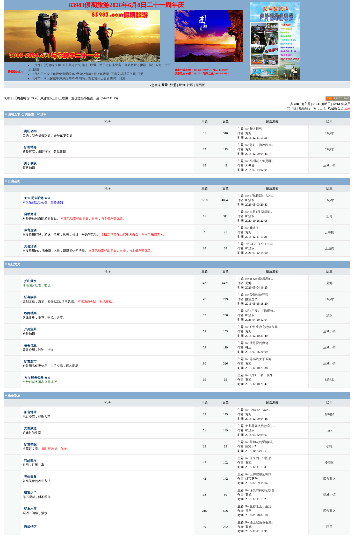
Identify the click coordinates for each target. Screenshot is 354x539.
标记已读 (319, 108)
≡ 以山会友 (12, 181)
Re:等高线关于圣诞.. (259, 359)
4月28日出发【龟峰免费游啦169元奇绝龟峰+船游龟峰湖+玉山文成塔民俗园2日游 (88, 74)
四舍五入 (329, 478)
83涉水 (42, 114)
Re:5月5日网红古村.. (259, 196)
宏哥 (329, 216)
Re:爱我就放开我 (256, 295)
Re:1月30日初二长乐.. (259, 375)
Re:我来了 (252, 228)
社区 (190, 85)
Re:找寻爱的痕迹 (256, 343)
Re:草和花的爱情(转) (259, 442)
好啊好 (329, 414)
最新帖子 (305, 108)
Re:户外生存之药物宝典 (261, 327)
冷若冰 (329, 462)
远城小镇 (329, 165)
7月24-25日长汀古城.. (259, 244)
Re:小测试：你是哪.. (259, 161)
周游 (329, 283)
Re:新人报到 (253, 129)
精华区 (292, 108)
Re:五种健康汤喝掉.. (259, 474)
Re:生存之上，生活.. (259, 506)
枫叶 (329, 446)
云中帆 (329, 232)
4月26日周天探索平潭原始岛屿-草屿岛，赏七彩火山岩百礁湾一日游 (79, 78)
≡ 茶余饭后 (12, 395)
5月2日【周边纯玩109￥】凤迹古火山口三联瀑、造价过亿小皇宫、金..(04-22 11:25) (61, 98)
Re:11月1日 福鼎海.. (258, 212)
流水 (329, 315)
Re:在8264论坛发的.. (259, 279)
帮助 (182, 85)
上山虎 (329, 248)
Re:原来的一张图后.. (259, 458)
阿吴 (329, 527)
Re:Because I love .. (257, 410)
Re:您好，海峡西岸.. (259, 145)
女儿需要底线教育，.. (260, 426)
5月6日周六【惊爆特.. (260, 311)
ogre (329, 430)
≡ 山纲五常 (12, 114)
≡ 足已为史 (12, 264)
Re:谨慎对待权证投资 (259, 490)
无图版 (200, 85)
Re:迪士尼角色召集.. (259, 522)
